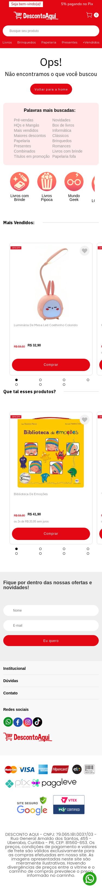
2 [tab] (40, 380)
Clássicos (60, 136)
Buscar (90, 31)
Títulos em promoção (32, 156)
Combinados (24, 151)
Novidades (61, 120)
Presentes (70, 42)
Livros (7, 42)
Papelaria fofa (64, 156)
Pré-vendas (23, 120)
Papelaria (48, 42)
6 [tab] (40, 384)
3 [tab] (64, 380)
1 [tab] (16, 380)
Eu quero (51, 641)
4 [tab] (88, 380)
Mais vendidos (26, 130)
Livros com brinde (67, 151)
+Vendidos (91, 42)
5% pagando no (77, 4)
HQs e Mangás (26, 125)
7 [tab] (64, 384)
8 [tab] (88, 553)
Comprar (51, 365)
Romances (61, 146)
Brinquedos (26, 42)
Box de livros (63, 125)
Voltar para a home (51, 89)
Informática (61, 130)
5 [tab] (16, 384)
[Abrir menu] (7, 15)
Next (94, 309)
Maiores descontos (30, 136)
